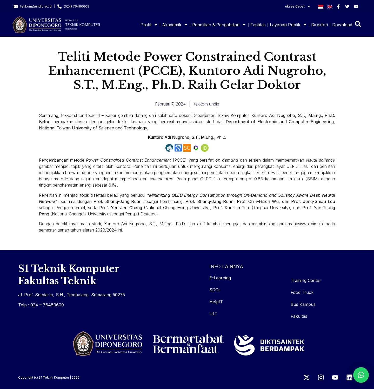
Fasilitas (258, 24)
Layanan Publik (288, 24)
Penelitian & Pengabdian (219, 24)
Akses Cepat (297, 6)
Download (342, 24)
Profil (149, 24)
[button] (361, 375)
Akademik (175, 24)
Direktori (319, 24)
